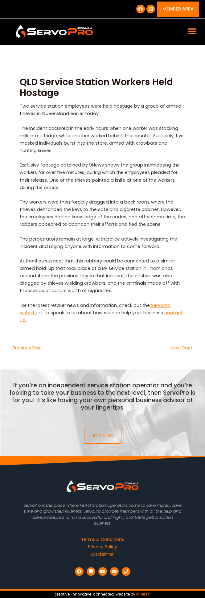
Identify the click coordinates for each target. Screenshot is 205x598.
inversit (143, 594)
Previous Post (24, 348)
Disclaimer (102, 554)
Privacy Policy (102, 547)
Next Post (184, 348)
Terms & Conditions (102, 539)
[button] (192, 32)
